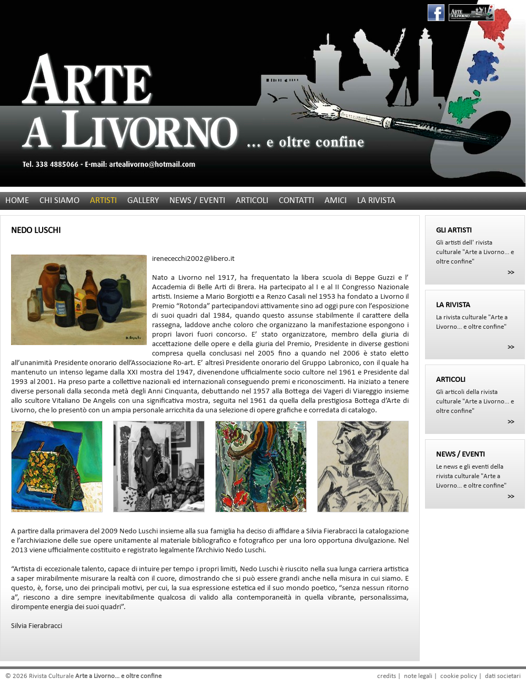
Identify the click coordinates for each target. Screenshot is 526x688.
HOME (17, 200)
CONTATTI (296, 200)
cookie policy (458, 676)
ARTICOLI (252, 200)
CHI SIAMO (59, 200)
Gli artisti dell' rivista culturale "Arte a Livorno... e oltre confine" (475, 245)
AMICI (336, 200)
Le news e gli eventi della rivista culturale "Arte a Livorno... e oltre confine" (475, 469)
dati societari (503, 676)
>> (511, 272)
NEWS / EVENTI (197, 200)
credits (386, 676)
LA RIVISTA (376, 200)
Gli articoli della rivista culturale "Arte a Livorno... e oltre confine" (475, 395)
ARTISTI (103, 200)
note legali (418, 676)
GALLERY (143, 200)
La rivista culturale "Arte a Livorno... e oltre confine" (475, 315)
